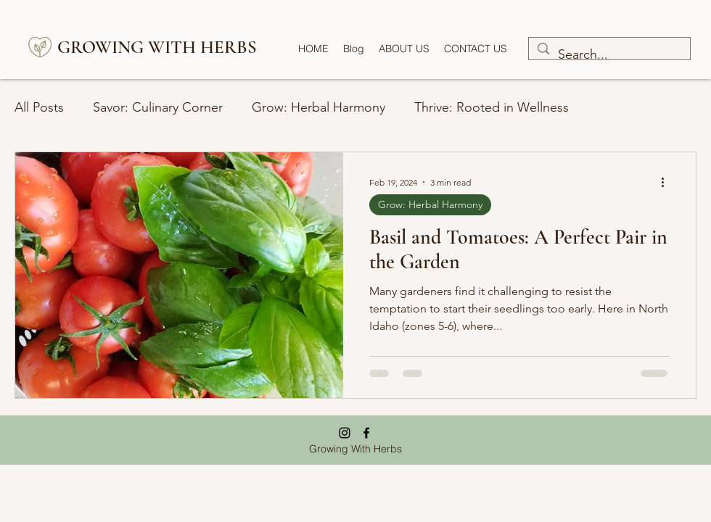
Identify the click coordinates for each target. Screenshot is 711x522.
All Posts (39, 107)
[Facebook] (366, 433)
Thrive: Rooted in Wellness (491, 107)
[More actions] (667, 182)
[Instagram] (344, 433)
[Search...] (608, 55)
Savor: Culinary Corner (158, 107)
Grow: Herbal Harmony (318, 107)
